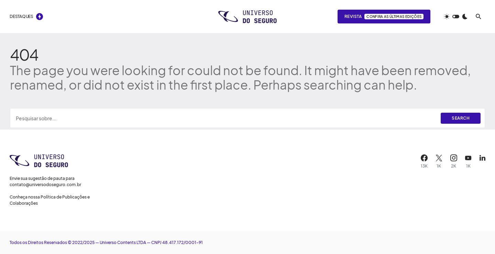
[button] (456, 16)
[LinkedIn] (482, 161)
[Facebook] (424, 161)
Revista (384, 16)
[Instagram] (453, 161)
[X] (439, 161)
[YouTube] (468, 161)
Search (461, 118)
